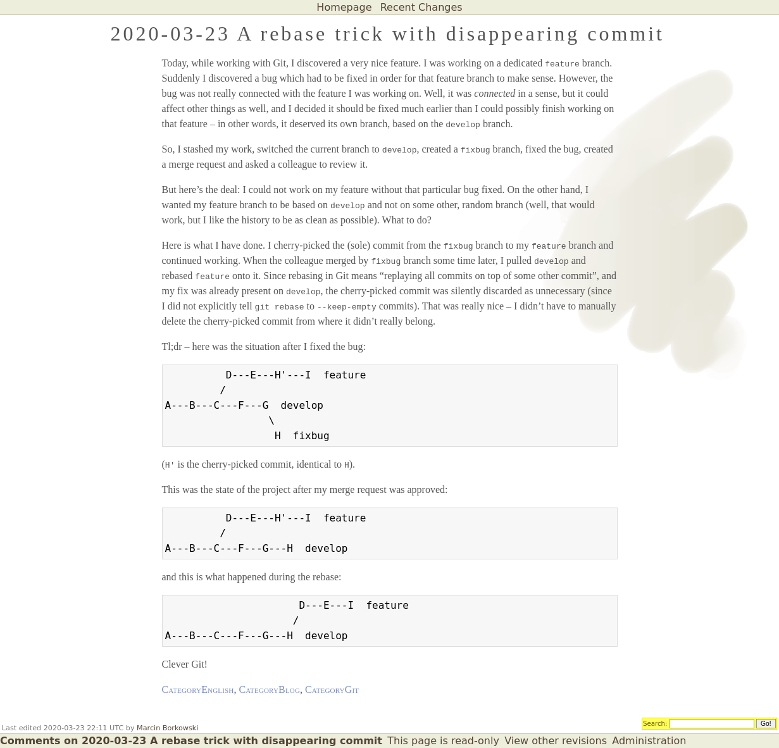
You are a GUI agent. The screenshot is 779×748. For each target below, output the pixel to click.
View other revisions (555, 741)
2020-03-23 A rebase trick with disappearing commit (387, 33)
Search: (655, 722)
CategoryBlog (269, 689)
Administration (649, 741)
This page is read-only (443, 741)
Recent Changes (421, 7)
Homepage (343, 7)
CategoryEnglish (198, 689)
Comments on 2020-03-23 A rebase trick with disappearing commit (191, 741)
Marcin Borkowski (167, 728)
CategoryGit (332, 689)
